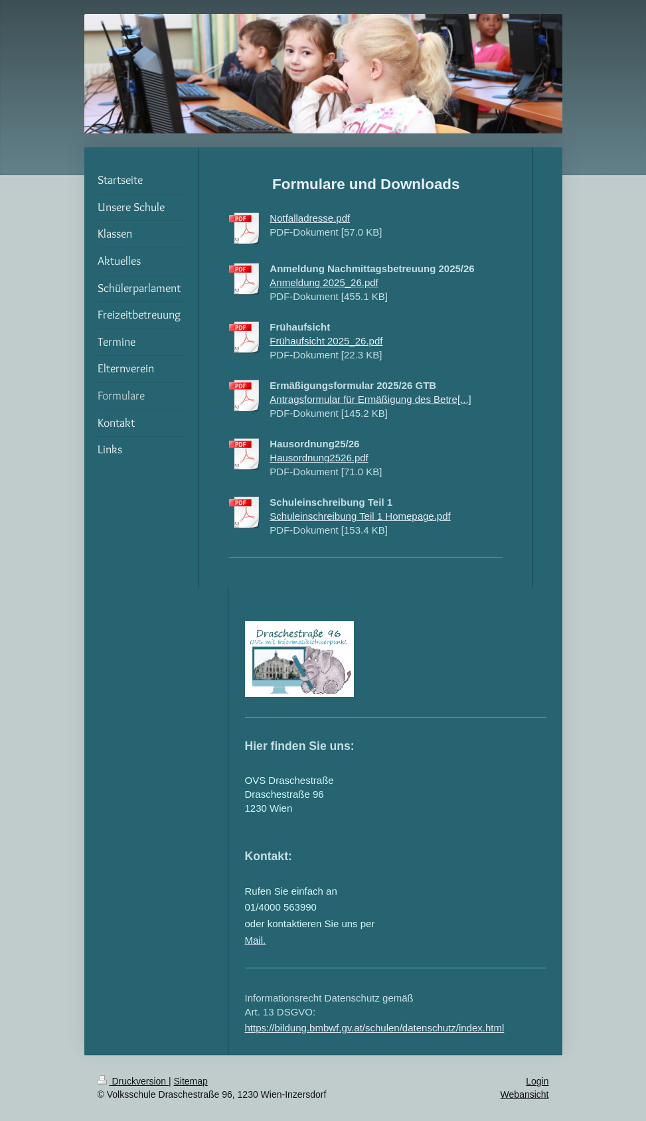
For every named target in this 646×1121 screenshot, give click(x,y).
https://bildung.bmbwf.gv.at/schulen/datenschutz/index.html (375, 1027)
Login (537, 1081)
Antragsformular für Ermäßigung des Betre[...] (370, 399)
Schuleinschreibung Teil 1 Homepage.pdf (360, 516)
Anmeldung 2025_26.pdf (324, 282)
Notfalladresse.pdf (310, 218)
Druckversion (133, 1081)
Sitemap (191, 1081)
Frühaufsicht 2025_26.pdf (326, 340)
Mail (254, 940)
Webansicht (525, 1094)
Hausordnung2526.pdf (319, 457)
